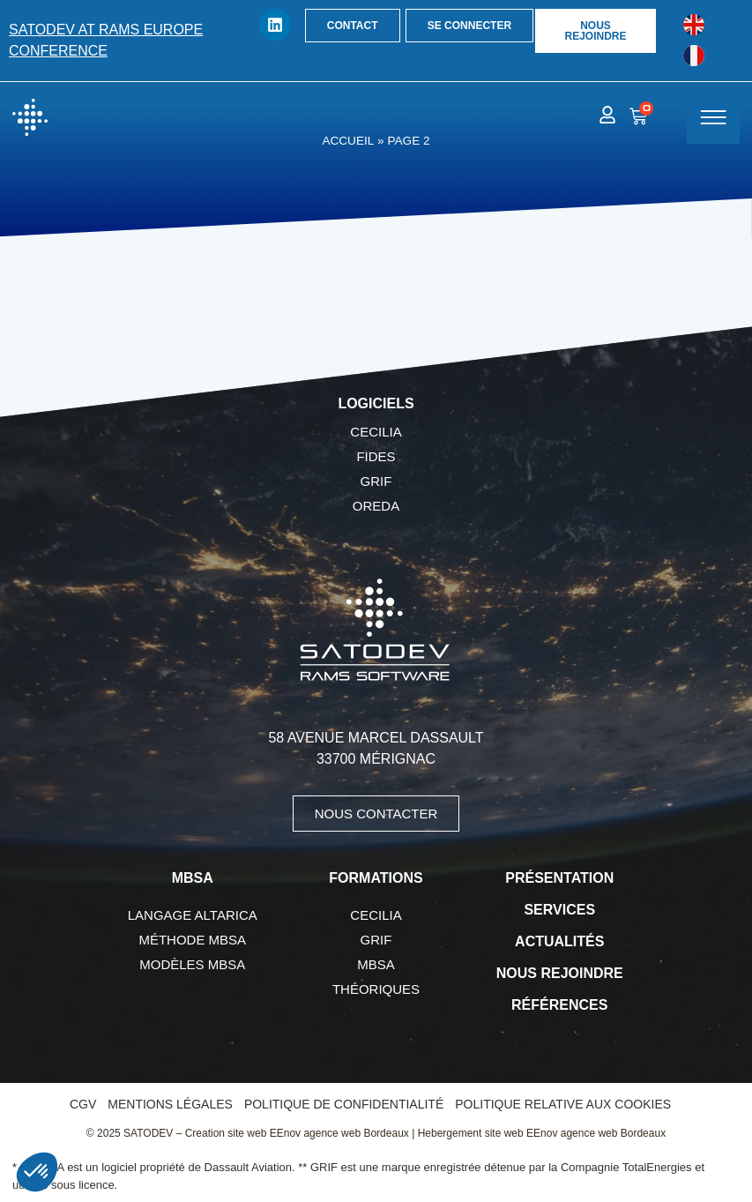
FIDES (375, 456)
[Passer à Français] (693, 56)
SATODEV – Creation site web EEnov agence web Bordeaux (266, 1133)
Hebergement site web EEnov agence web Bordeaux (542, 1133)
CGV (83, 1104)
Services (559, 909)
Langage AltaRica (192, 914)
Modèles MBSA (192, 964)
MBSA (376, 964)
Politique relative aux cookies (563, 1104)
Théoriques (376, 989)
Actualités (559, 941)
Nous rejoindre (559, 973)
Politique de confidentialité (343, 1104)
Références (559, 1004)
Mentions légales (170, 1104)
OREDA (376, 505)
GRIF (376, 481)
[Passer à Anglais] (693, 25)
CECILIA (375, 431)
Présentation (559, 877)
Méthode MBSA (192, 939)
